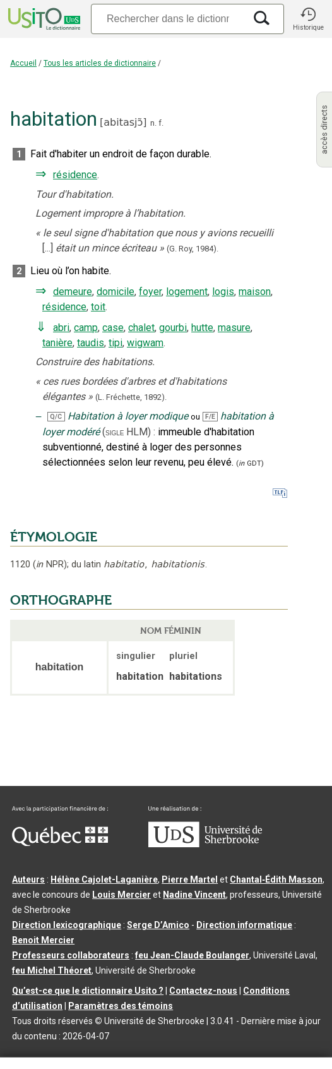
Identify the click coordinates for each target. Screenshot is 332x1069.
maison (255, 292)
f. (160, 123)
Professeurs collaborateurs (70, 955)
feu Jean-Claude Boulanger (192, 955)
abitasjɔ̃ (123, 122)
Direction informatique (244, 925)
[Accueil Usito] (43, 19)
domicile (115, 292)
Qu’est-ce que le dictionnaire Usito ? (87, 991)
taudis (90, 343)
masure (234, 328)
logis (223, 292)
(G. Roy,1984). (192, 248)
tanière (57, 343)
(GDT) (250, 463)
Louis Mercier (121, 895)
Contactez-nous (203, 991)
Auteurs (28, 879)
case (113, 328)
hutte (202, 328)
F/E (210, 417)
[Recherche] (168, 18)
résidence (75, 175)
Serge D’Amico (158, 925)
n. (153, 123)
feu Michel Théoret (52, 970)
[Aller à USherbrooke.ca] (205, 844)
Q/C (56, 417)
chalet (141, 328)
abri (61, 328)
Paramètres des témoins (120, 1006)
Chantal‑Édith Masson (276, 879)
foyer (150, 292)
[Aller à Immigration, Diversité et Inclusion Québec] (60, 843)
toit (98, 307)
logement (187, 292)
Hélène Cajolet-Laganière (104, 879)
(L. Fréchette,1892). (131, 397)
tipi (115, 343)
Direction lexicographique (66, 925)
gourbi (173, 328)
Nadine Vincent (194, 895)
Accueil (23, 63)
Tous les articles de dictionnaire (100, 63)
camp (86, 328)
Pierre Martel (190, 879)
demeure (72, 292)
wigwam (145, 343)
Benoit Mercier (43, 940)
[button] (308, 19)
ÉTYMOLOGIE (53, 537)
